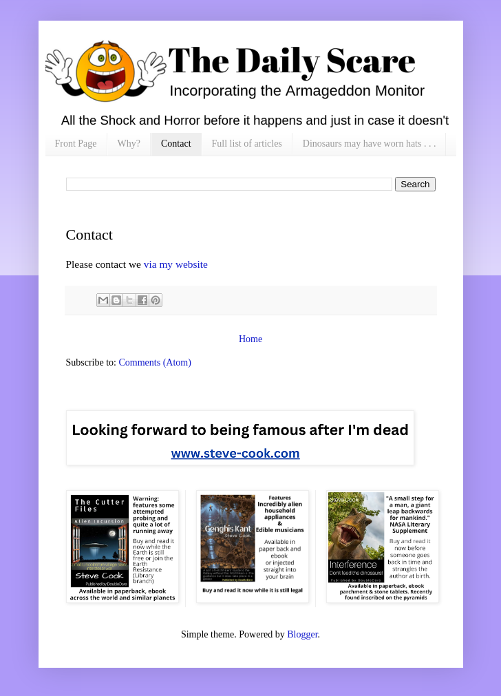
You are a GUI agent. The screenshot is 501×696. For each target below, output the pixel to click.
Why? (129, 143)
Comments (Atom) (155, 362)
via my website (176, 264)
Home (250, 339)
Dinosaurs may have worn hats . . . (369, 143)
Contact (176, 143)
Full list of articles (247, 143)
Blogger (302, 634)
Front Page (76, 143)
